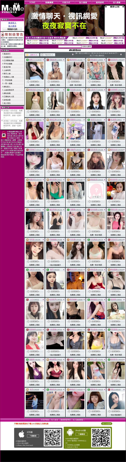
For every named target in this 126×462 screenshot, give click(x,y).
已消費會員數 (9, 60)
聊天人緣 (7, 74)
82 (98, 53)
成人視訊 (7, 103)
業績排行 (7, 54)
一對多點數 (8, 80)
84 (101, 53)
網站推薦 (7, 93)
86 (105, 53)
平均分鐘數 (8, 64)
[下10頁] (95, 55)
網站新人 (7, 87)
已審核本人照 (9, 97)
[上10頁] (84, 53)
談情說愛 (7, 100)
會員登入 (12, 23)
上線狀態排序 (9, 90)
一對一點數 (8, 83)
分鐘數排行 (8, 57)
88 (109, 53)
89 (111, 53)
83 (100, 53)
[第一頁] (78, 53)
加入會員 (12, 26)
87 (107, 53)
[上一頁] (91, 53)
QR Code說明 (106, 424)
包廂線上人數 (9, 77)
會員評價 (7, 67)
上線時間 (7, 70)
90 (113, 53)
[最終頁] (101, 55)
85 (103, 53)
